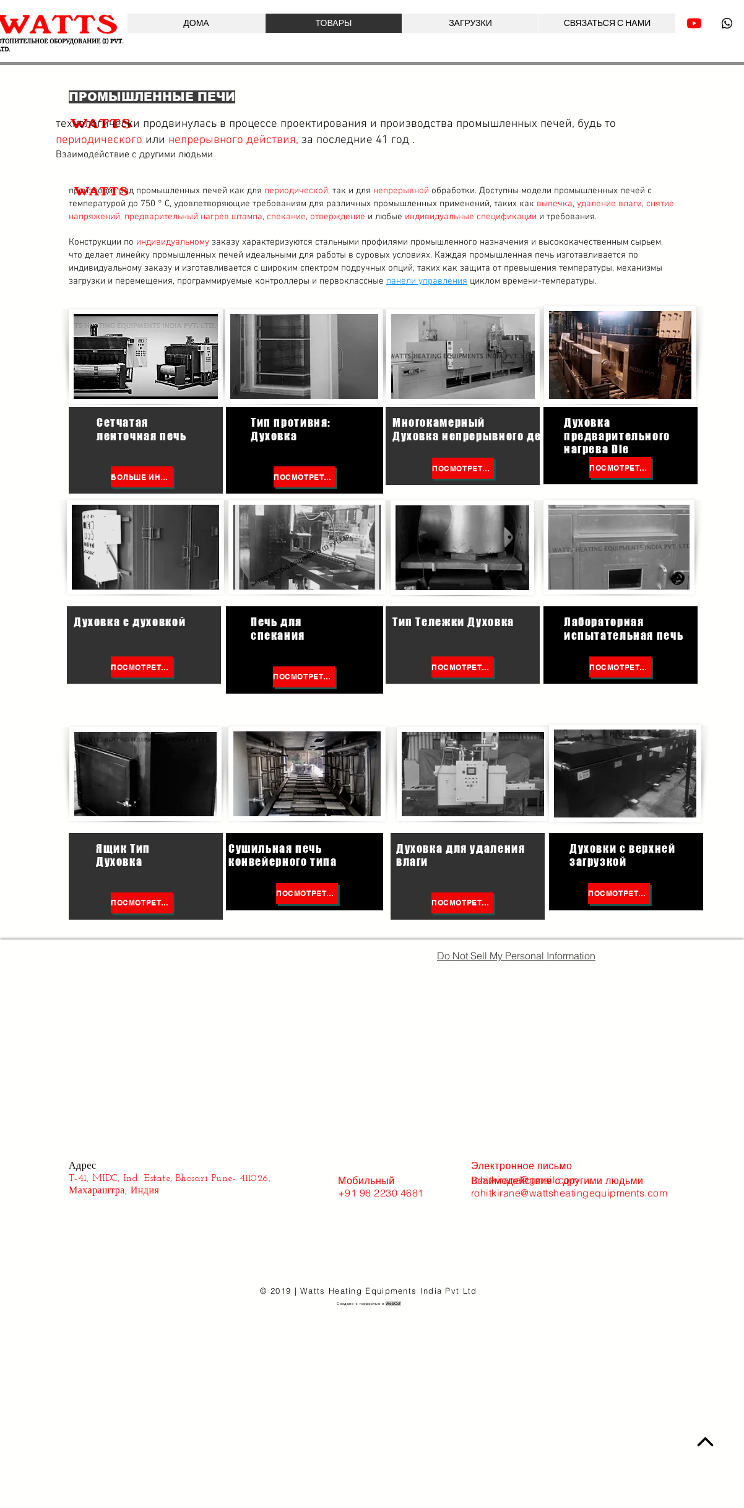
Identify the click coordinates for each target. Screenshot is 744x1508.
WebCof (393, 1303)
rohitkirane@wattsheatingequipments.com (569, 1193)
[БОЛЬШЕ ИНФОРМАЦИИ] (142, 476)
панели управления (426, 281)
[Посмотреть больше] (304, 476)
